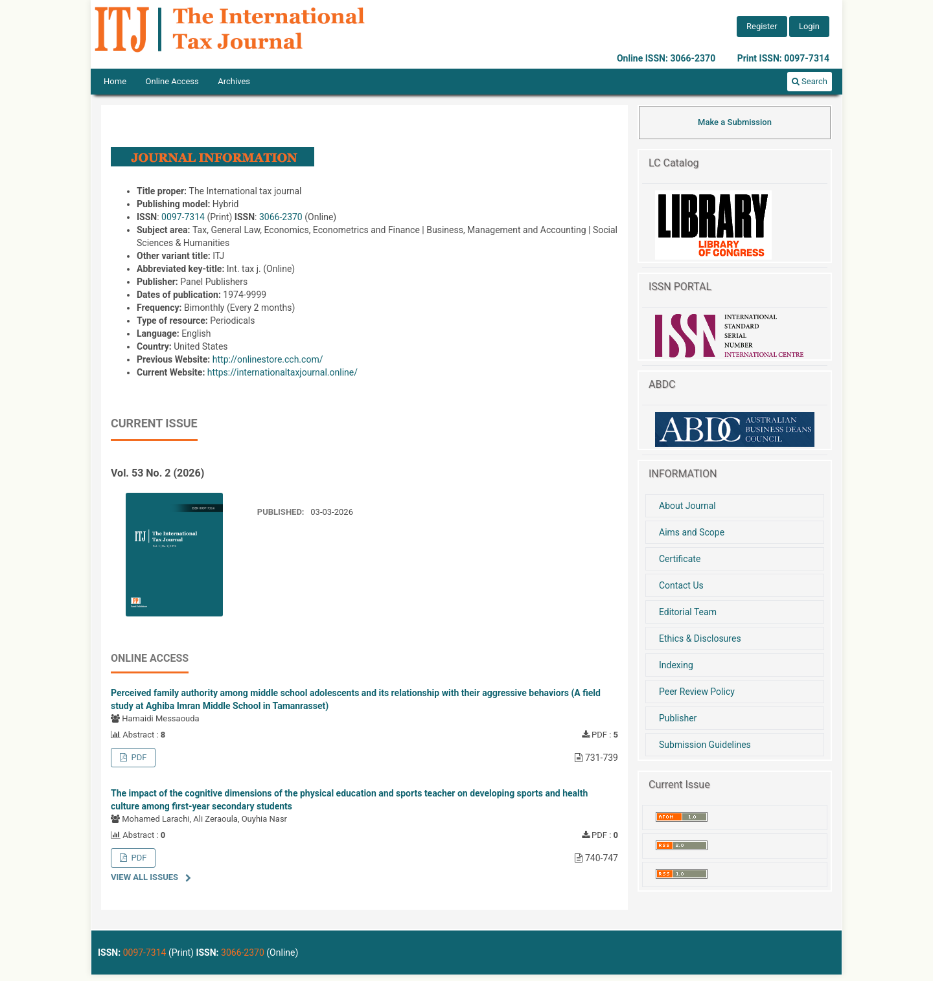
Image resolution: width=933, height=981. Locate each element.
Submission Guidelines (705, 744)
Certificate (679, 559)
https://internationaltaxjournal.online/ (282, 372)
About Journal (687, 506)
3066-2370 (281, 217)
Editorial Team (688, 612)
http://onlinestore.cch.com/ (268, 359)
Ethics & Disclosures (700, 638)
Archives (234, 81)
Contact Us (681, 585)
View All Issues (144, 877)
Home (115, 81)
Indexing (676, 665)
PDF (137, 757)
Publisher (678, 718)
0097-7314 (183, 217)
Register (762, 26)
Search (809, 81)
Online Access (172, 81)
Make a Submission (735, 122)
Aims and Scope (691, 532)
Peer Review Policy (697, 691)
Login (809, 26)
